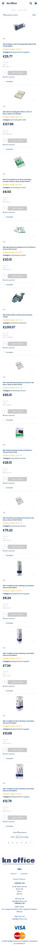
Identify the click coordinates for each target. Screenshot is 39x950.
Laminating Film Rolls (18, 120)
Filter (34, 15)
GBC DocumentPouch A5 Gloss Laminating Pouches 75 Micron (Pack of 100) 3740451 (17, 180)
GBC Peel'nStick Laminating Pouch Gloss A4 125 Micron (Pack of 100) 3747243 (18, 519)
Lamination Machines (18, 323)
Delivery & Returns (19, 879)
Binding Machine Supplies (19, 52)
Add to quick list (9, 77)
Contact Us (24, 874)
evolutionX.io (20, 944)
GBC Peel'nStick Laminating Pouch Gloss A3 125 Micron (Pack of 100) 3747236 (18, 383)
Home (13, 10)
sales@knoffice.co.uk (19, 901)
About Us (14, 874)
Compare (7, 81)
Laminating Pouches (18, 187)
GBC (4, 39)
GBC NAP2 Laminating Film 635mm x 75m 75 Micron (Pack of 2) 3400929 (17, 113)
